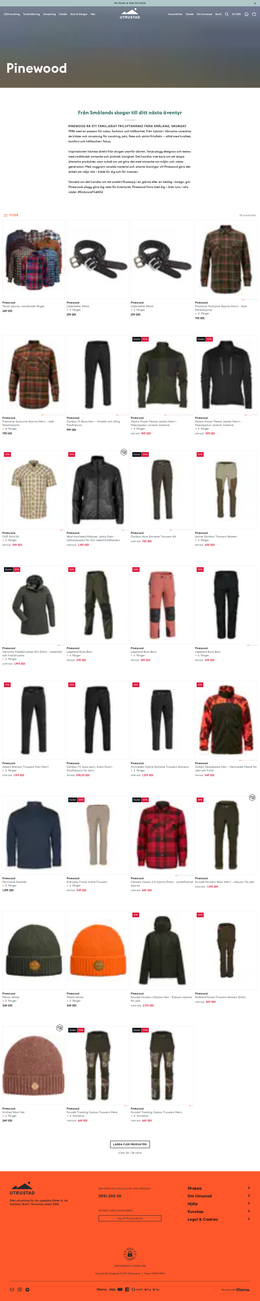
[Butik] (218, 14)
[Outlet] (190, 14)
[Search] (227, 14)
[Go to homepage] (130, 13)
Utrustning (49, 14)
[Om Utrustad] (204, 14)
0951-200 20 (110, 1196)
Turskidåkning (31, 14)
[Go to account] (246, 14)
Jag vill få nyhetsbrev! (130, 1218)
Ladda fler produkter (130, 1144)
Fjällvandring (12, 14)
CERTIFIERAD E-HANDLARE (130, 1265)
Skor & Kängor (78, 14)
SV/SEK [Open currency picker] (236, 14)
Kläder (63, 14)
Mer (93, 14)
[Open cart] (254, 14)
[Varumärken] (175, 14)
